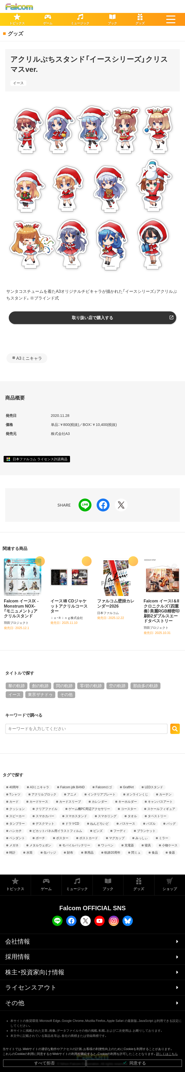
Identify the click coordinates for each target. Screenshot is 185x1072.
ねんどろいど (99, 823)
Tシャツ (14, 794)
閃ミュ (136, 852)
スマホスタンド (76, 816)
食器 (172, 852)
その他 (66, 694)
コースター (128, 809)
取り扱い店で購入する (92, 318)
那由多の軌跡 (145, 686)
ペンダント (17, 838)
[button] (170, 19)
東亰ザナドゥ (40, 694)
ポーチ (40, 838)
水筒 (29, 852)
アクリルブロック (44, 794)
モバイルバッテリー (76, 845)
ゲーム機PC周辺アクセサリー (89, 809)
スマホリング (107, 816)
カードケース (38, 801)
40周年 (14, 787)
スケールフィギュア (161, 809)
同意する (134, 1062)
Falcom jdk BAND (72, 787)
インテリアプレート (101, 794)
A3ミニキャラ (29, 358)
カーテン (165, 794)
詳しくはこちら (167, 1054)
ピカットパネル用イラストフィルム (57, 831)
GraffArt (128, 787)
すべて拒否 (44, 1063)
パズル (151, 823)
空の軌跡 (117, 686)
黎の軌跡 (16, 686)
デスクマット (45, 823)
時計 (12, 852)
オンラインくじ (137, 794)
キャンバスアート (160, 801)
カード (14, 801)
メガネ (14, 845)
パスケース (127, 823)
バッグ (171, 823)
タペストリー (157, 816)
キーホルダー (127, 801)
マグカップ (117, 838)
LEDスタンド (154, 787)
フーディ (119, 831)
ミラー (163, 838)
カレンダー (99, 801)
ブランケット (146, 831)
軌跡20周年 (112, 852)
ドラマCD (72, 823)
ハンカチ (15, 831)
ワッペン (107, 845)
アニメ (71, 794)
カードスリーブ (70, 801)
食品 (155, 852)
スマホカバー (45, 816)
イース (18, 83)
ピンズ (98, 831)
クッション (17, 809)
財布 (70, 852)
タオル (132, 816)
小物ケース (170, 845)
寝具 (148, 845)
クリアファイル (46, 809)
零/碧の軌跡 (91, 686)
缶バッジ (50, 852)
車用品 (89, 852)
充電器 (129, 845)
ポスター (62, 838)
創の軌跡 (40, 686)
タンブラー (17, 823)
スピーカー (17, 816)
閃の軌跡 (64, 686)
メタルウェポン (40, 845)
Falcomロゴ (104, 787)
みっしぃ (141, 838)
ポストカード (88, 838)
